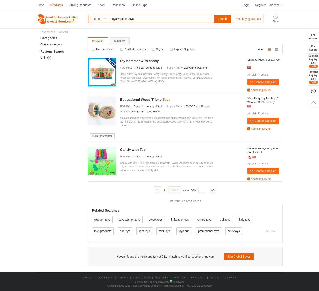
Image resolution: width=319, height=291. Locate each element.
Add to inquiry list (261, 90)
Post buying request (248, 19)
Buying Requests (80, 5)
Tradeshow (118, 5)
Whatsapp (177, 281)
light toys (144, 231)
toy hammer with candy (139, 61)
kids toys (244, 219)
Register (260, 5)
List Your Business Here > (185, 201)
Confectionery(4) (51, 44)
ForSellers (313, 48)
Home (40, 5)
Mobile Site (230, 277)
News (101, 5)
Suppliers (119, 40)
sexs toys (234, 231)
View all (271, 231)
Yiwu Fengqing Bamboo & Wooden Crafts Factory (262, 100)
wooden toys (102, 219)
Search (222, 19)
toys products (102, 231)
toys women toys (129, 219)
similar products (103, 136)
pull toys (225, 219)
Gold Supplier (105, 277)
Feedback (179, 277)
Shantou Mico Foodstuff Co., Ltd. (264, 61)
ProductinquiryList (313, 77)
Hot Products (197, 277)
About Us (87, 277)
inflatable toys (180, 219)
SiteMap (214, 277)
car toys (125, 231)
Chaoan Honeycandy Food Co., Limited (263, 150)
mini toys (164, 231)
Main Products (260, 74)
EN (274, 21)
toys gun (184, 231)
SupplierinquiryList (313, 61)
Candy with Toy (133, 150)
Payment (123, 277)
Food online (46, 32)
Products (56, 5)
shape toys (204, 219)
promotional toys (208, 231)
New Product (162, 277)
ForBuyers (313, 37)
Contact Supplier (265, 82)
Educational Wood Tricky (145, 100)
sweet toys (156, 219)
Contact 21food (141, 277)
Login (245, 5)
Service (275, 5)
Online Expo (139, 5)
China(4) (46, 57)
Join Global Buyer (238, 256)
